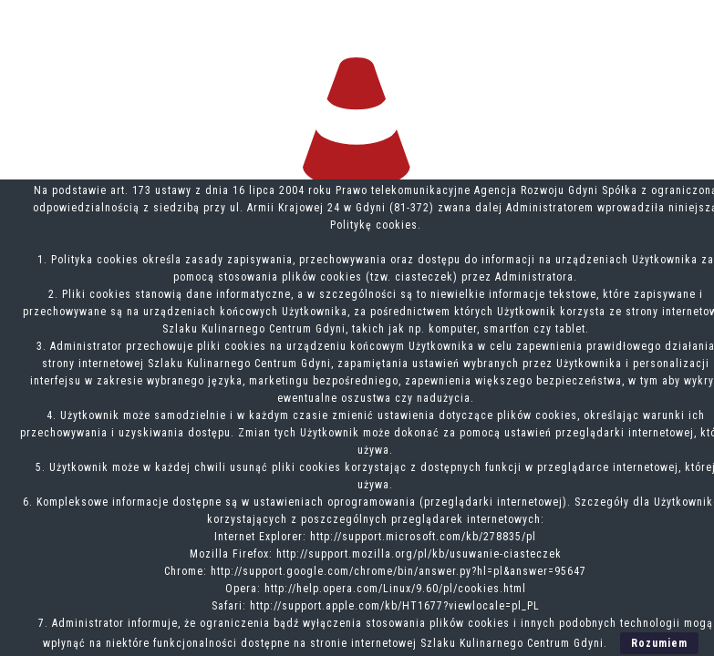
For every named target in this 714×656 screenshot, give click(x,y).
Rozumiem (659, 643)
